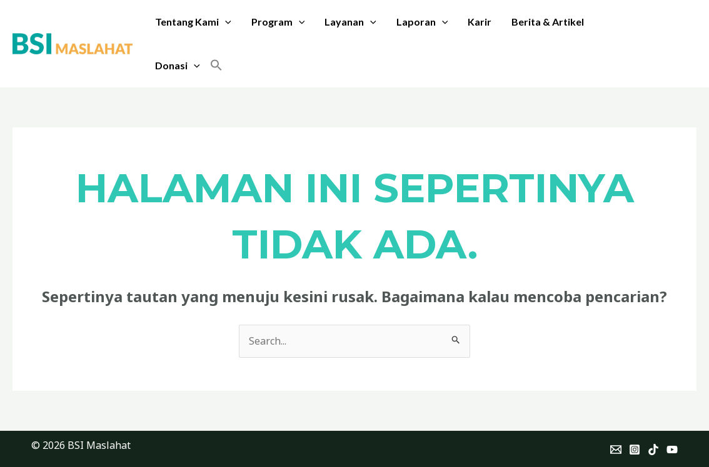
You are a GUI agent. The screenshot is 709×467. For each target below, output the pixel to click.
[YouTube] (672, 449)
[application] (225, 22)
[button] (216, 65)
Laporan (422, 22)
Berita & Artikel (547, 21)
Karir (479, 21)
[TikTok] (653, 449)
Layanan (350, 22)
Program (278, 22)
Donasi (177, 65)
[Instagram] (634, 449)
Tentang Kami (193, 22)
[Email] (615, 449)
